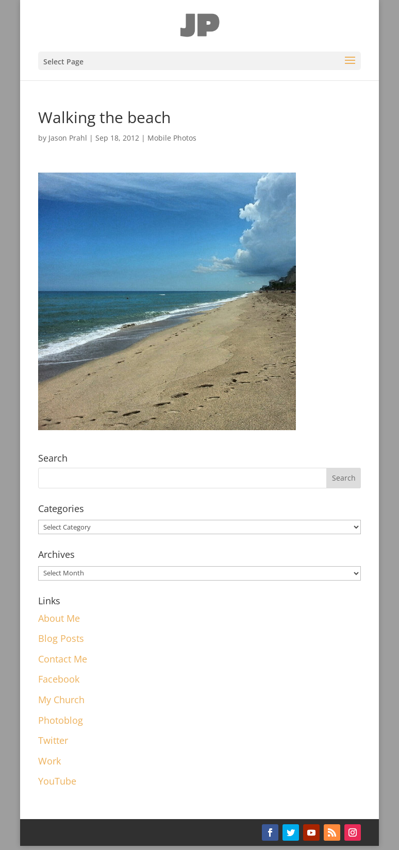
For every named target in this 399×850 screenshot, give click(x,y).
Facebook (58, 679)
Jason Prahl (67, 138)
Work (49, 761)
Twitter (53, 740)
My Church (61, 699)
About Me (59, 618)
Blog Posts (61, 638)
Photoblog (60, 720)
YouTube (57, 781)
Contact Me (62, 659)
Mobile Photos (171, 138)
